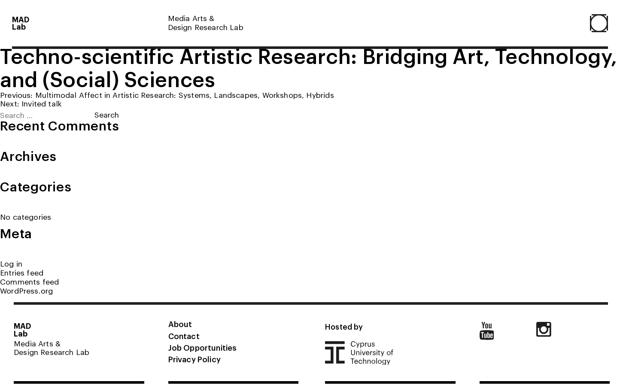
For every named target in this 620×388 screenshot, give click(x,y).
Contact (184, 336)
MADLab (21, 22)
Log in (11, 263)
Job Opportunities (202, 347)
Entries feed (21, 272)
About (180, 323)
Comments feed (29, 281)
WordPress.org (26, 290)
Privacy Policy (194, 359)
